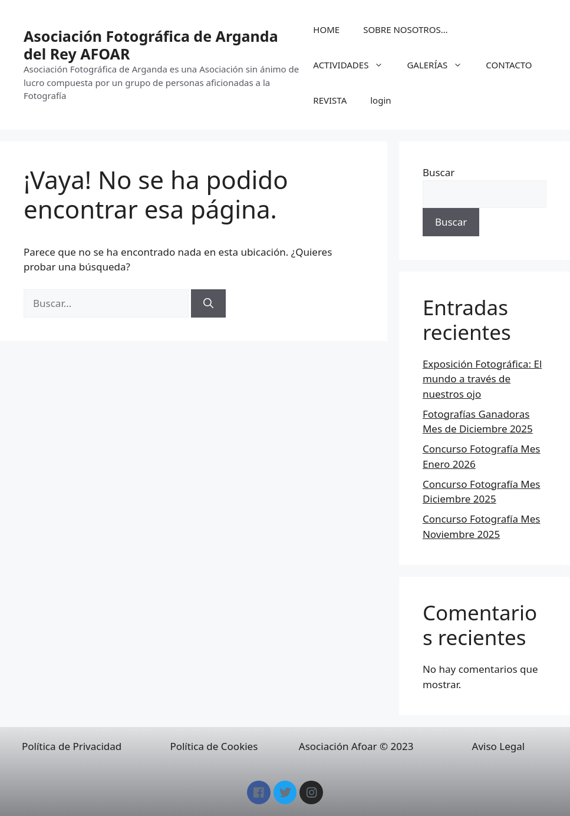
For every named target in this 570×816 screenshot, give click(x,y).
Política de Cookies (214, 746)
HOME (326, 29)
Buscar (438, 172)
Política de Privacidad (71, 746)
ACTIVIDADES (354, 64)
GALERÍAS (440, 64)
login (380, 100)
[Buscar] (208, 303)
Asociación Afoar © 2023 (356, 746)
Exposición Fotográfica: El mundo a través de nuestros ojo (482, 379)
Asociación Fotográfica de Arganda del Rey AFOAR (151, 45)
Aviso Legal (498, 746)
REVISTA (330, 100)
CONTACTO (509, 65)
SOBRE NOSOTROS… (405, 29)
